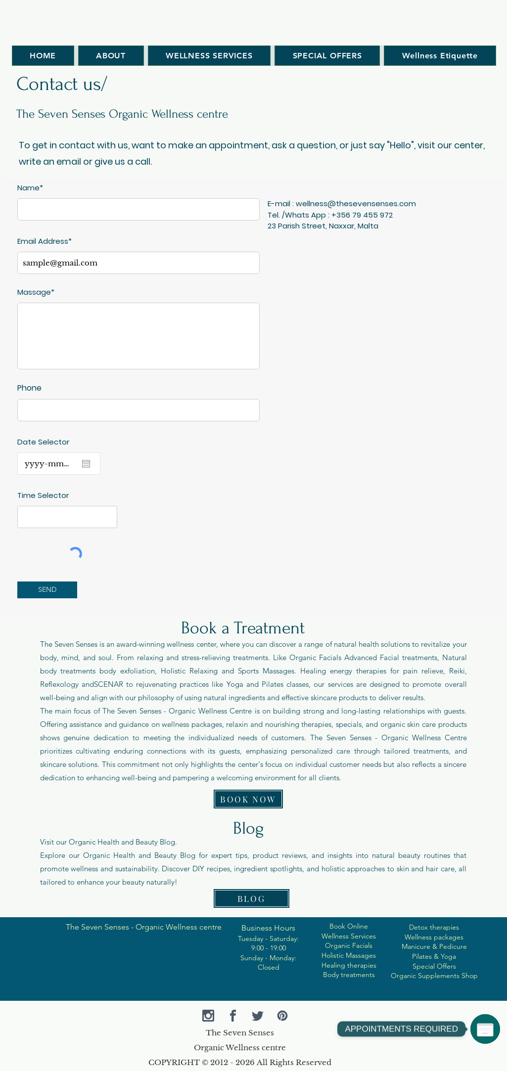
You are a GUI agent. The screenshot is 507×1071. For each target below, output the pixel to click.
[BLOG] (251, 898)
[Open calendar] (86, 464)
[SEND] (47, 589)
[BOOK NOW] (248, 799)
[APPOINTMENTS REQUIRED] (485, 1029)
